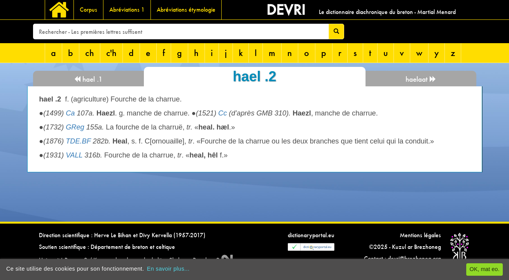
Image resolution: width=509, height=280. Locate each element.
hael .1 (88, 79)
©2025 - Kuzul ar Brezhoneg (405, 246)
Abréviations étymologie (186, 9)
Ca (70, 113)
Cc (222, 113)
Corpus (88, 9)
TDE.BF (78, 141)
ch (89, 52)
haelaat (421, 79)
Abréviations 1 (127, 9)
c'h (111, 52)
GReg (75, 127)
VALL (74, 155)
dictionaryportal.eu (311, 235)
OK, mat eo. (485, 269)
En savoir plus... (168, 269)
